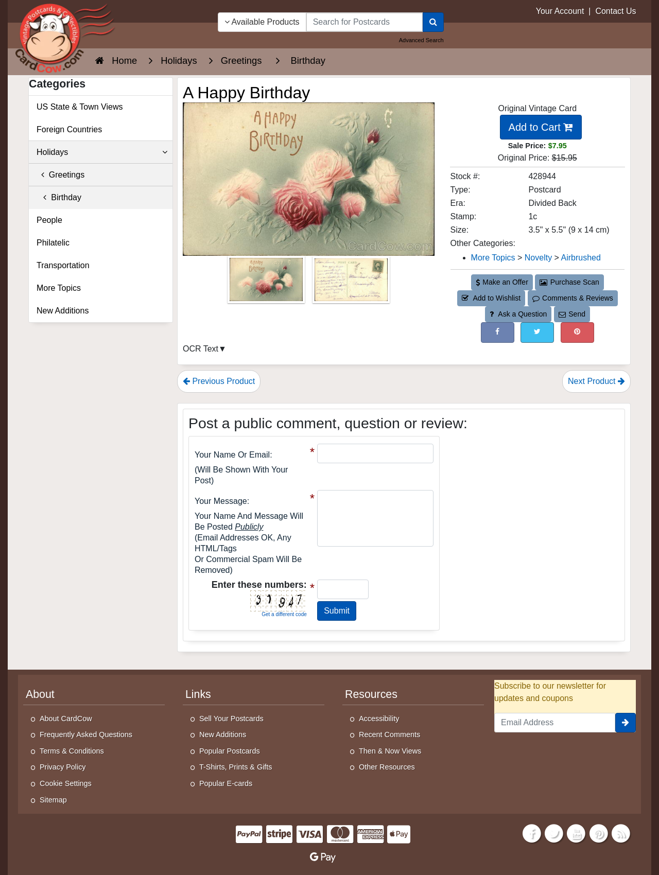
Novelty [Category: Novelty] (538, 257)
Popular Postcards (229, 751)
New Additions (63, 310)
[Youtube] (576, 833)
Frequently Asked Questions (86, 734)
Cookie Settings (66, 783)
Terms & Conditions (72, 751)
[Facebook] (532, 833)
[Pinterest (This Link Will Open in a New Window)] (577, 332)
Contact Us (615, 11)
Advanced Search (421, 40)
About (40, 694)
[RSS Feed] (621, 833)
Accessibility (379, 718)
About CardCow (66, 718)
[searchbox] (364, 22)
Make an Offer (502, 282)
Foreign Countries (69, 129)
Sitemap (53, 800)
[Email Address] (554, 722)
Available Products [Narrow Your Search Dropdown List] (262, 22)
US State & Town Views (80, 106)
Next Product (596, 381)
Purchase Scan (569, 282)
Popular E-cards (225, 783)
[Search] (433, 22)
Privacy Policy (63, 767)
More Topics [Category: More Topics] (493, 257)
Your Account (560, 11)
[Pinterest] (599, 833)
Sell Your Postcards (231, 718)
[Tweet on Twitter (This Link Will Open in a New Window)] (537, 332)
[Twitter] (554, 833)
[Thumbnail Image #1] (267, 282)
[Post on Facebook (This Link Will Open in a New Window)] (497, 332)
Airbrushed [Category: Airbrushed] (581, 257)
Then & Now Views (390, 751)
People (49, 220)
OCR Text (200, 348)
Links (198, 694)
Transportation (63, 265)
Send (572, 314)
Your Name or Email (232, 454)
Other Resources (387, 767)
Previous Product (219, 381)
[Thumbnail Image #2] (351, 282)
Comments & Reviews (572, 298)
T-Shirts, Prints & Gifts (235, 767)
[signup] (625, 722)
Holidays (102, 152)
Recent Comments (389, 734)
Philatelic (53, 242)
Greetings (60, 174)
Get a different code (284, 614)
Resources (371, 694)
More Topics (59, 288)
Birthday (59, 197)
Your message (221, 501)
